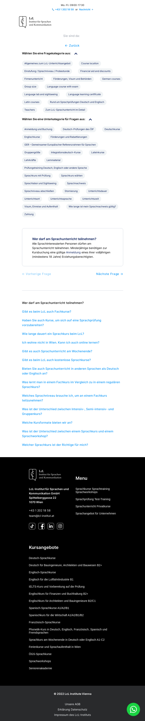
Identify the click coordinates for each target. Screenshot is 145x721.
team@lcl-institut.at (41, 515)
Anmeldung (73, 252)
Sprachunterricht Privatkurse (93, 506)
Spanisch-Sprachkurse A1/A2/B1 (49, 608)
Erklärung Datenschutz (72, 709)
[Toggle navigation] (122, 22)
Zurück (71, 45)
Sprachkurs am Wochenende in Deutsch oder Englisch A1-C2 (67, 639)
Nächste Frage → (109, 274)
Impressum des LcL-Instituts (72, 714)
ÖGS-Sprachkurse (40, 654)
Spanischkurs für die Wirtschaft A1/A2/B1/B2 (56, 615)
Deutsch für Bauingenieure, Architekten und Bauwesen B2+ (65, 565)
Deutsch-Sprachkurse (42, 558)
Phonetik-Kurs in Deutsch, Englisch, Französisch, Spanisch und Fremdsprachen (68, 631)
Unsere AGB (72, 704)
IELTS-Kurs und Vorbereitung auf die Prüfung (57, 586)
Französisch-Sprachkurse (44, 622)
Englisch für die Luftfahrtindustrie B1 (51, 579)
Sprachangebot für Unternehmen (96, 513)
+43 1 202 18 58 (40, 510)
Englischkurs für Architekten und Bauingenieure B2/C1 (62, 600)
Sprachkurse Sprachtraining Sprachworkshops (93, 490)
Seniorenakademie (40, 668)
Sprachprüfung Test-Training (93, 499)
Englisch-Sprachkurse (42, 572)
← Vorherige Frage (36, 274)
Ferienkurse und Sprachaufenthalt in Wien (55, 646)
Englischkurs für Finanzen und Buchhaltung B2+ (58, 593)
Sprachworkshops (40, 661)
